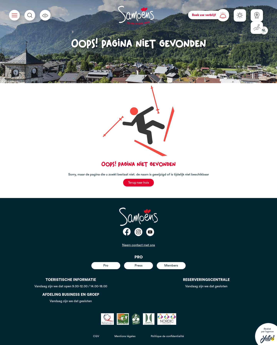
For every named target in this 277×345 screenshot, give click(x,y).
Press (139, 265)
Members (171, 265)
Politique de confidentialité (167, 336)
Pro (105, 265)
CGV (96, 336)
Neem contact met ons (138, 245)
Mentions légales (124, 336)
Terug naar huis (138, 182)
